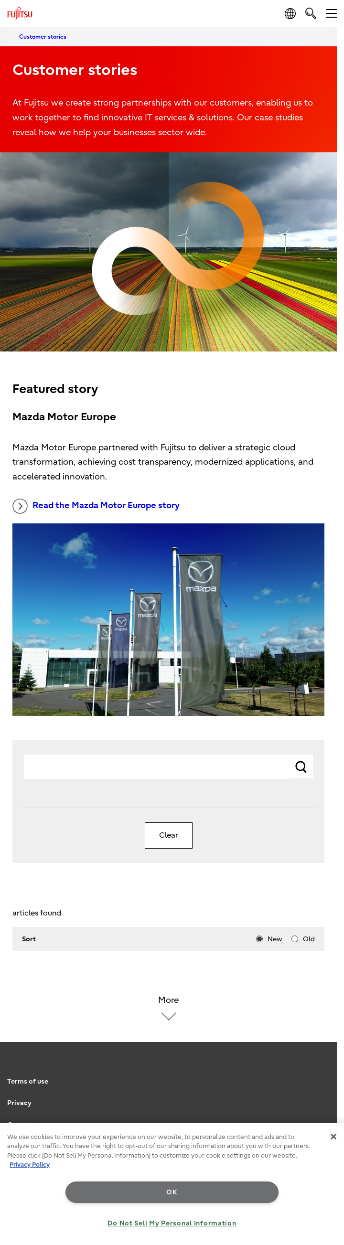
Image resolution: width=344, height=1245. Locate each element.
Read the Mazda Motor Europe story (96, 506)
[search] (310, 13)
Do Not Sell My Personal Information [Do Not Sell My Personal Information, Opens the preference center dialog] (172, 1223)
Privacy (19, 1103)
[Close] (333, 1136)
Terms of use (27, 1081)
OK (171, 1192)
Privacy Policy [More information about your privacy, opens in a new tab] (30, 1164)
